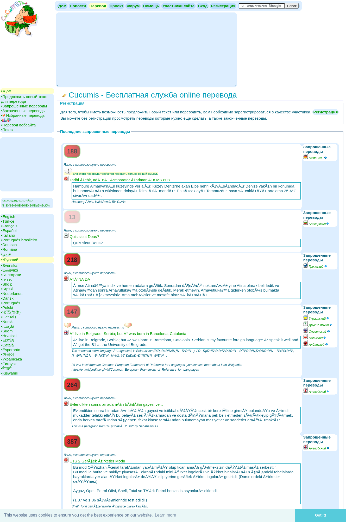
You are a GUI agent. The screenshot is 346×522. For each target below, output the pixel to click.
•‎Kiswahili (9, 373)
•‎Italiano (8, 235)
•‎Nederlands (11, 293)
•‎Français (9, 226)
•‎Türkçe (7, 221)
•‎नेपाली (6, 368)
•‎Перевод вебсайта (18, 125)
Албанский (316, 344)
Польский (315, 338)
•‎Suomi (7, 331)
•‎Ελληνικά (9, 270)
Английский (316, 392)
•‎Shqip (6, 284)
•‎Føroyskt (9, 364)
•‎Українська (11, 359)
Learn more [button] (165, 515)
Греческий (315, 266)
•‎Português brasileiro (19, 240)
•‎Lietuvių (8, 317)
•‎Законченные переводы (23, 110)
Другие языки (318, 325)
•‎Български (11, 275)
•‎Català (7, 345)
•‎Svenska (9, 265)
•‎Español (8, 230)
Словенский (316, 331)
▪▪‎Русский (9, 259)
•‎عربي (6, 254)
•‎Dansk (7, 298)
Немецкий (315, 158)
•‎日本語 (7, 340)
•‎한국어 (7, 354)
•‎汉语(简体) (11, 312)
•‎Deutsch (9, 244)
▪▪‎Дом (6, 91)
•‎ (6, 120)
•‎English (8, 216)
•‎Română (9, 249)
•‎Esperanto (10, 349)
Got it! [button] (320, 515)
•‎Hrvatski (8, 335)
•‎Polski (7, 307)
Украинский (316, 318)
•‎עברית (6, 279)
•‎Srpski (7, 289)
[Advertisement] (146, 49)
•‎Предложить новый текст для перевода (24, 99)
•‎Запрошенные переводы (24, 106)
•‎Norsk (6, 321)
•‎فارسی (7, 326)
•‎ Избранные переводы (23, 115)
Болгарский (316, 224)
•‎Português (10, 303)
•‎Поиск (7, 129)
